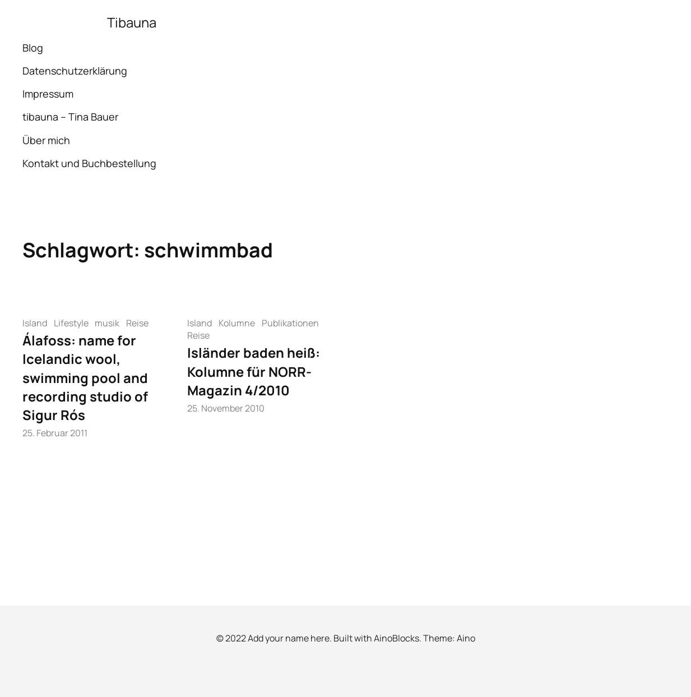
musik (107, 323)
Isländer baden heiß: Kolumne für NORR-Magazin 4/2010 (253, 371)
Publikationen (290, 323)
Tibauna (131, 22)
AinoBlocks (396, 638)
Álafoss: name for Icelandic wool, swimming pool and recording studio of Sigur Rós (85, 377)
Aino (466, 638)
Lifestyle (71, 323)
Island (34, 323)
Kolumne (237, 323)
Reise (137, 323)
